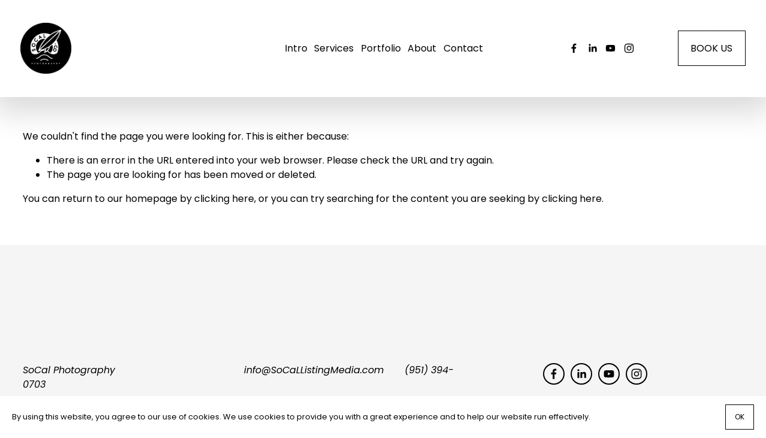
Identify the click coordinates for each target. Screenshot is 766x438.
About (422, 51)
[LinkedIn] (590, 51)
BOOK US (709, 51)
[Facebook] (571, 51)
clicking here (224, 205)
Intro (296, 51)
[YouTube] (608, 51)
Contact (463, 51)
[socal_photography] (626, 51)
